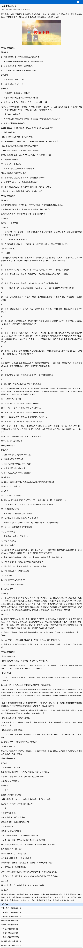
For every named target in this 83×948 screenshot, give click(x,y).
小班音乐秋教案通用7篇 (9, 929)
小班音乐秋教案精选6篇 (9, 925)
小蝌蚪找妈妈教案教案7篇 (10, 937)
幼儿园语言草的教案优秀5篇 (11, 941)
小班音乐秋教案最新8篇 (9, 920)
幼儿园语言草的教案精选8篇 (11, 945)
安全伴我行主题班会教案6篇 (11, 908)
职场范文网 (9, 9)
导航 (81, 2)
